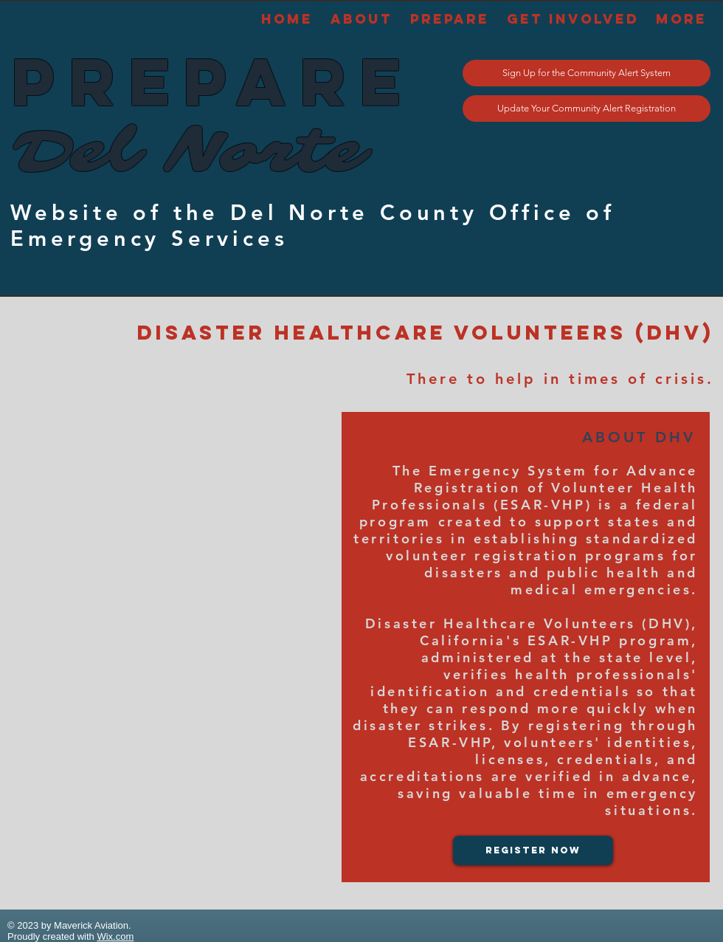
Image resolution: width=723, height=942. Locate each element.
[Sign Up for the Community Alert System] (586, 73)
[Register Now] (533, 850)
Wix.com (115, 936)
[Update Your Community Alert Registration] (586, 108)
